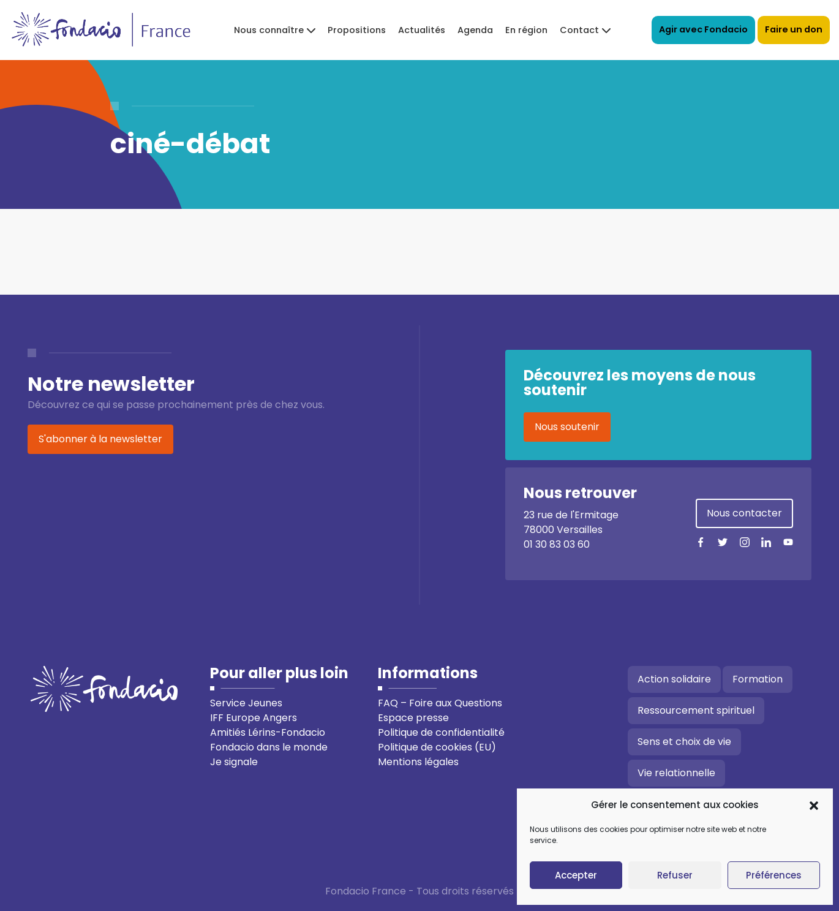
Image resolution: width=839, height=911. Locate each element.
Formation (757, 679)
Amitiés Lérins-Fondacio (267, 732)
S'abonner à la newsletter (100, 439)
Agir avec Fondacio (703, 29)
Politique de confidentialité (441, 732)
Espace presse (413, 718)
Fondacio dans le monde (269, 747)
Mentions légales (418, 762)
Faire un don (793, 29)
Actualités (421, 30)
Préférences (774, 875)
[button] (814, 805)
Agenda (475, 30)
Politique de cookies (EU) (437, 747)
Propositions (357, 30)
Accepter (576, 875)
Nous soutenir (567, 427)
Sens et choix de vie (684, 742)
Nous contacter (744, 513)
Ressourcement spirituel (696, 710)
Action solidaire (674, 679)
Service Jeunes (246, 703)
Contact (579, 30)
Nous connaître (269, 30)
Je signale (234, 762)
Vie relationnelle (676, 773)
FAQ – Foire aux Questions (440, 703)
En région (526, 30)
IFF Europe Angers (253, 718)
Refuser (675, 875)
